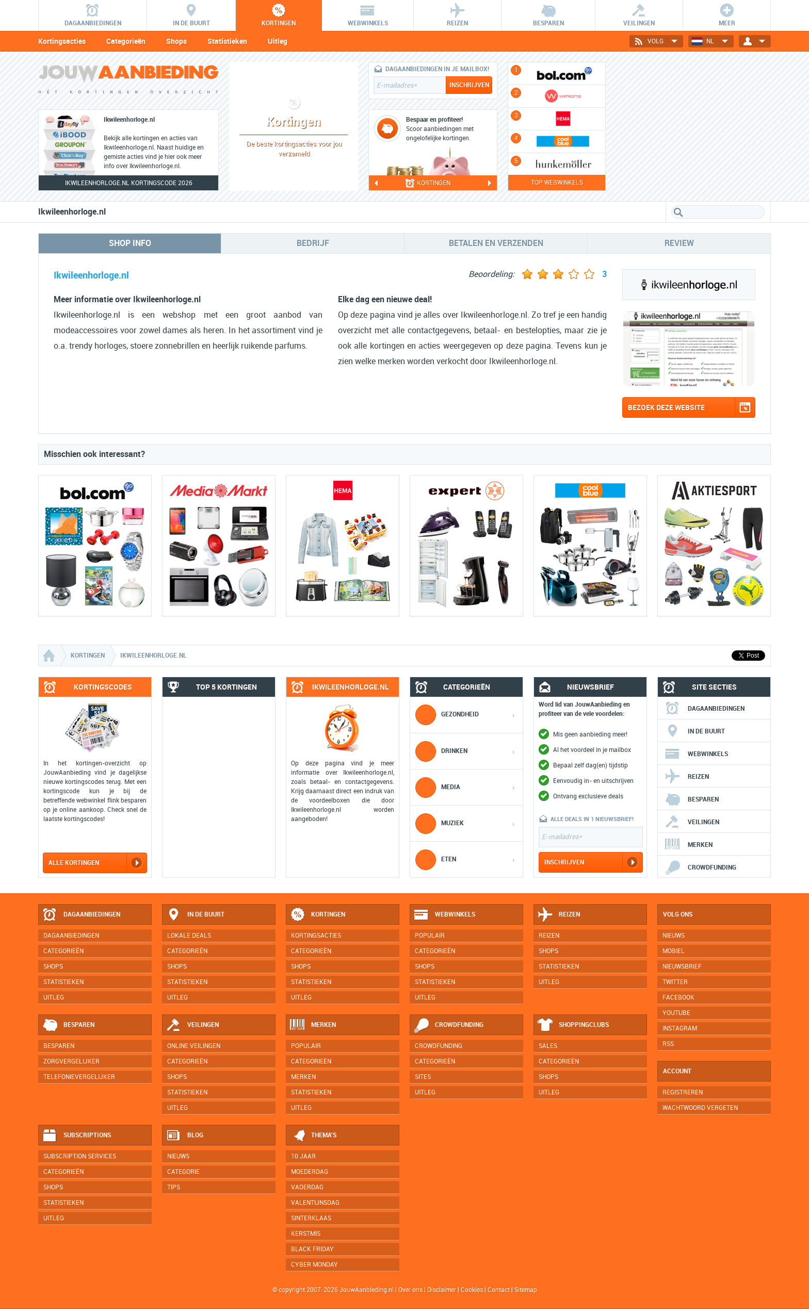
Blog (184, 1135)
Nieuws (178, 1156)
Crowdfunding (700, 867)
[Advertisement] (693, 126)
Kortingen (317, 915)
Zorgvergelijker (71, 1061)
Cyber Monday (314, 1264)
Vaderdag (307, 1187)
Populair (430, 935)
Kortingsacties (62, 41)
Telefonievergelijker (79, 1077)
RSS (668, 1044)
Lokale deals (189, 935)
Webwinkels (696, 754)
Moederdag (309, 1171)
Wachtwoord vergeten (700, 1107)
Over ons (410, 1290)
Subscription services (79, 1156)
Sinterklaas (311, 1218)
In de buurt (695, 731)
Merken (689, 845)
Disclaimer (441, 1290)
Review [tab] (679, 243)
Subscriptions (76, 1135)
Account (677, 1071)
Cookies (471, 1290)
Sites (423, 1077)
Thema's (312, 1135)
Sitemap (525, 1290)
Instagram (679, 1028)
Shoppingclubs (573, 1025)
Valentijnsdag (315, 1202)
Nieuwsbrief (682, 966)
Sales (548, 1046)
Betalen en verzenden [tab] (496, 243)
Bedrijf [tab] (313, 243)
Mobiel (673, 951)
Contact (499, 1290)
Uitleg (277, 41)
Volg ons (677, 914)
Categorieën (125, 41)
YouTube (676, 1013)
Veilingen (692, 822)
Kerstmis (305, 1233)
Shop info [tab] (130, 243)
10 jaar (303, 1156)
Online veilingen (193, 1046)
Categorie (183, 1171)
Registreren (682, 1092)
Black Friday (312, 1249)
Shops (176, 41)
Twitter (675, 982)
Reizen (687, 776)
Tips (173, 1187)
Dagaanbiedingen (705, 708)
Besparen (692, 799)
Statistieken (227, 41)
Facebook (678, 997)
